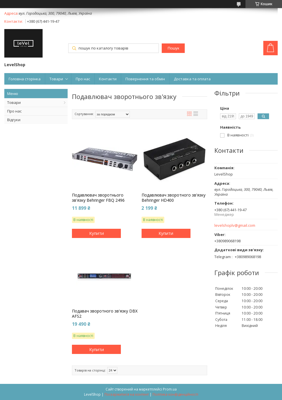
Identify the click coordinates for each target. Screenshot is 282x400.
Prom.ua (170, 389)
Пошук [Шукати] (173, 48)
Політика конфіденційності (175, 394)
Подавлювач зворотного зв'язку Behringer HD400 (173, 198)
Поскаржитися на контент (126, 394)
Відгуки (13, 119)
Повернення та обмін (145, 78)
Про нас (83, 78)
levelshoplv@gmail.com (234, 225)
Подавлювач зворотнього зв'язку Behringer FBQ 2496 (98, 198)
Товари (56, 78)
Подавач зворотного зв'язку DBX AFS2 (105, 313)
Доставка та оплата (192, 78)
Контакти (108, 78)
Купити (96, 233)
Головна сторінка (25, 78)
